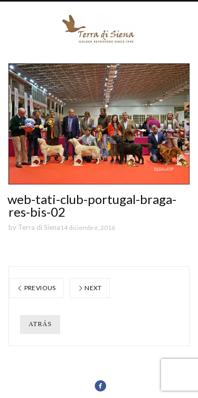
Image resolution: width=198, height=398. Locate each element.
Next (90, 288)
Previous (36, 288)
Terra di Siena (39, 227)
